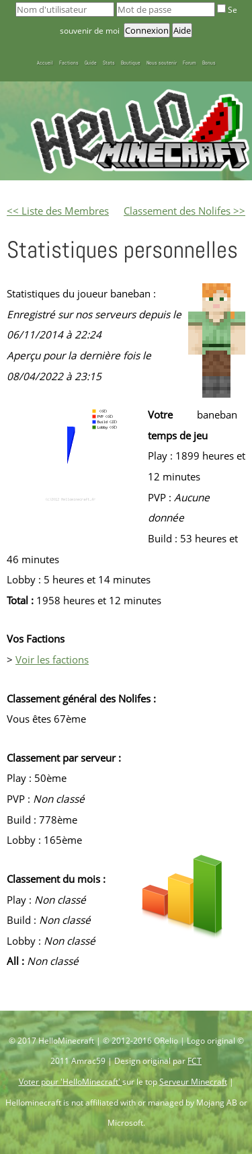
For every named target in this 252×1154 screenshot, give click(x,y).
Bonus (209, 62)
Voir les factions (52, 659)
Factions (69, 62)
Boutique (130, 62)
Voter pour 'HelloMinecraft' (70, 1081)
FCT (194, 1061)
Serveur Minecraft (193, 1081)
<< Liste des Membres (58, 210)
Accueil (45, 62)
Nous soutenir (161, 62)
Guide (91, 62)
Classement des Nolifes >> (184, 210)
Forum (189, 62)
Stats (109, 62)
